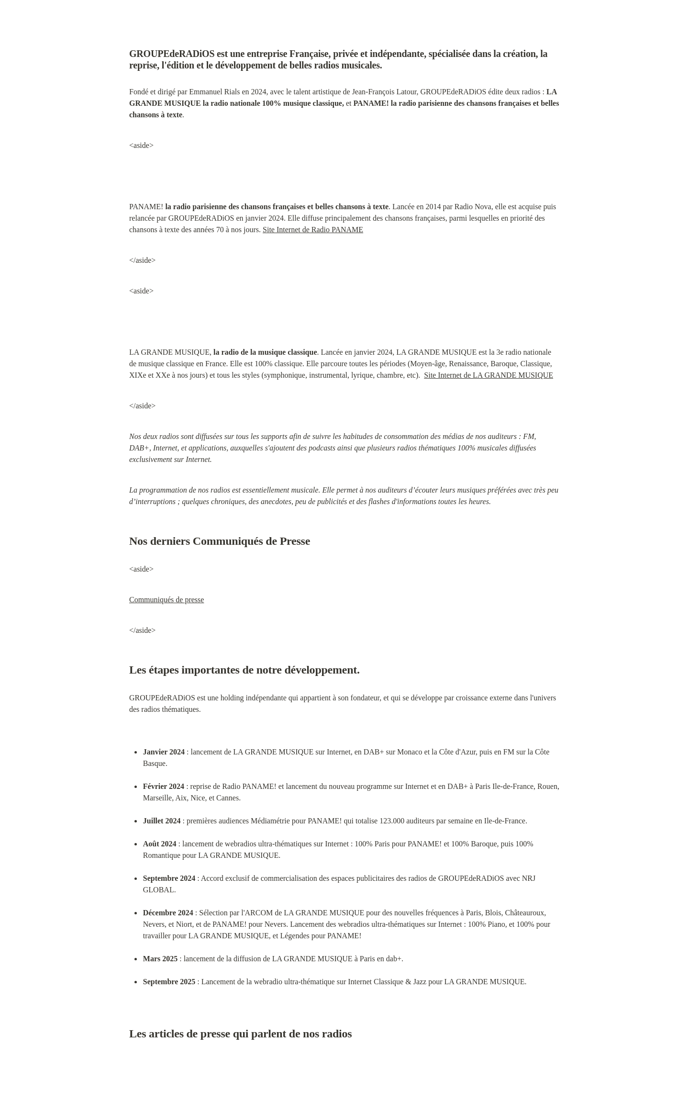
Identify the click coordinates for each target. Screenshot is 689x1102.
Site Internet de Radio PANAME (313, 229)
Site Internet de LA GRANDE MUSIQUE (488, 375)
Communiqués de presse (166, 600)
